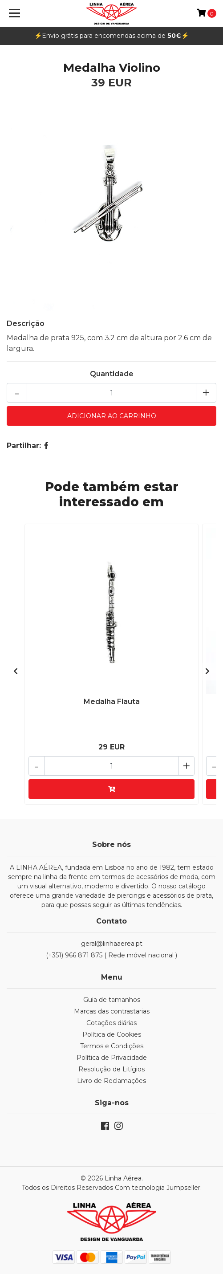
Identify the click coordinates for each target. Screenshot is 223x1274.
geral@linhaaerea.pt (111, 944)
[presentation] (15, 671)
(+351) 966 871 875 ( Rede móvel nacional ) (111, 955)
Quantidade (112, 374)
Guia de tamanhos (111, 1000)
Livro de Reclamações (111, 1081)
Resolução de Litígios (111, 1069)
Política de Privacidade (112, 1058)
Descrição (26, 323)
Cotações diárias (111, 1023)
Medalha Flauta (112, 701)
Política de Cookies (111, 1034)
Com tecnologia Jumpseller (157, 1188)
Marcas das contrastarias (112, 1011)
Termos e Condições (111, 1046)
